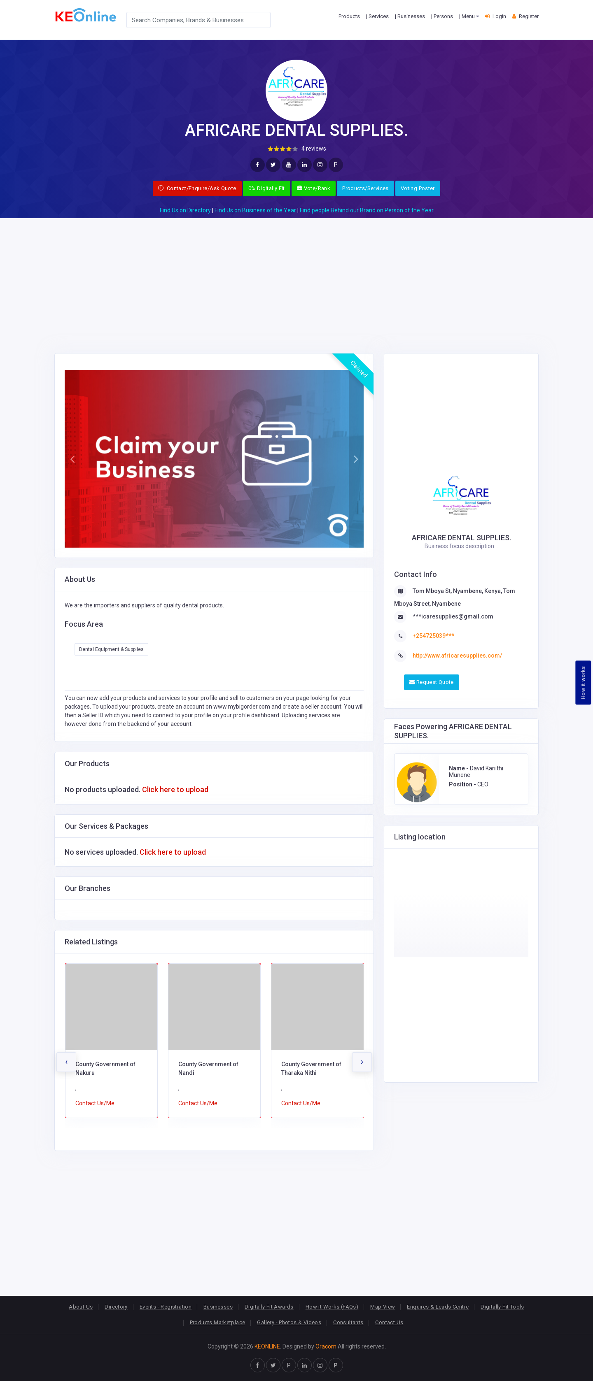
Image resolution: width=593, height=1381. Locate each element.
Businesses (218, 1307)
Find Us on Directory (185, 210)
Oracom (325, 1346)
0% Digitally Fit (266, 188)
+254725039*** (433, 635)
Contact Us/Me (94, 1103)
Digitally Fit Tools (502, 1307)
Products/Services (365, 188)
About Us (81, 1307)
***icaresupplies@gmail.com (453, 616)
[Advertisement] (296, 275)
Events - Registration (165, 1307)
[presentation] (66, 1062)
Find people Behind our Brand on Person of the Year (367, 210)
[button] (72, 459)
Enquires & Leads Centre (438, 1307)
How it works (583, 683)
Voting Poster (418, 188)
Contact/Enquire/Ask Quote (197, 188)
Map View (382, 1307)
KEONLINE (267, 1346)
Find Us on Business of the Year (255, 210)
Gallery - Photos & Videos (289, 1322)
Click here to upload (175, 789)
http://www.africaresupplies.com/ (457, 655)
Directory (116, 1307)
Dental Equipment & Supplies (111, 649)
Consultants (348, 1322)
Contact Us (389, 1322)
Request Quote (431, 682)
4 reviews (313, 148)
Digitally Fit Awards (269, 1307)
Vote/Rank (313, 188)
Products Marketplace (217, 1322)
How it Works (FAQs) (332, 1307)
